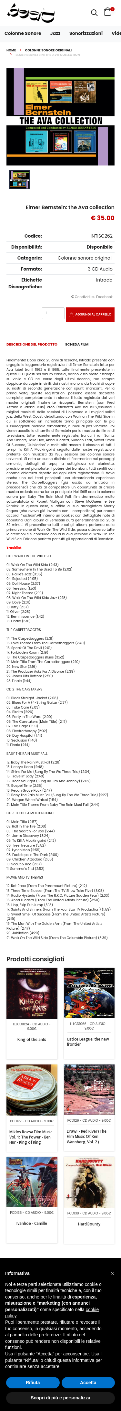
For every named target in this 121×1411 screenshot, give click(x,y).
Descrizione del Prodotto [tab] (31, 345)
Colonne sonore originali (48, 50)
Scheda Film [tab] (77, 345)
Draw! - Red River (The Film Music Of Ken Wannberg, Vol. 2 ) (86, 1136)
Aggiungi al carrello (93, 314)
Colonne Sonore (23, 33)
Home (11, 50)
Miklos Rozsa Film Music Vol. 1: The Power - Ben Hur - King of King (30, 1137)
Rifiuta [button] (33, 1382)
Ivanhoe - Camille (31, 1223)
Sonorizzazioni (86, 33)
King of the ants (31, 1039)
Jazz (55, 33)
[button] (94, 12)
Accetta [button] (88, 1382)
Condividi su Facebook (92, 296)
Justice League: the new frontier (88, 1041)
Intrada (104, 280)
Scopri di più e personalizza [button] (60, 1397)
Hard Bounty (89, 1224)
